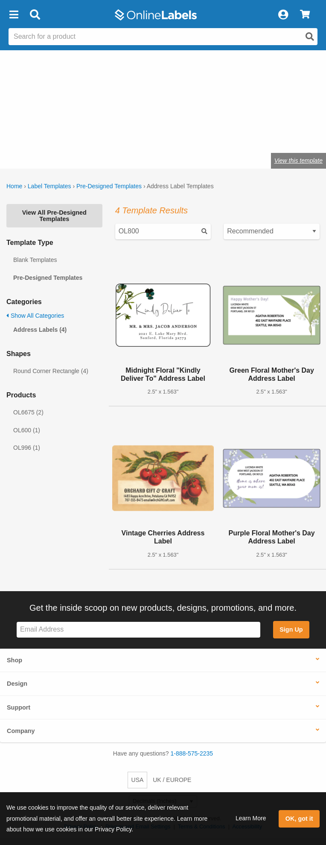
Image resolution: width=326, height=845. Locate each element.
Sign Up (291, 629)
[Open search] (309, 36)
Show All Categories (35, 315)
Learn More (251, 818)
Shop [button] (14, 660)
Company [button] (21, 730)
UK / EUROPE (172, 779)
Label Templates (49, 186)
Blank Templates (35, 259)
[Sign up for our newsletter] (138, 630)
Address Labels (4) (40, 329)
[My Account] (283, 15)
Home (14, 186)
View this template (298, 160)
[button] (13, 15)
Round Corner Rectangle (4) (50, 371)
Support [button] (18, 707)
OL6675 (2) (28, 412)
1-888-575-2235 (192, 753)
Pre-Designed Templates (109, 186)
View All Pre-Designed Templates (54, 215)
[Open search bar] (35, 15)
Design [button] (17, 683)
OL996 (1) (26, 447)
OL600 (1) (26, 430)
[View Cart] (305, 14)
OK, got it (299, 818)
